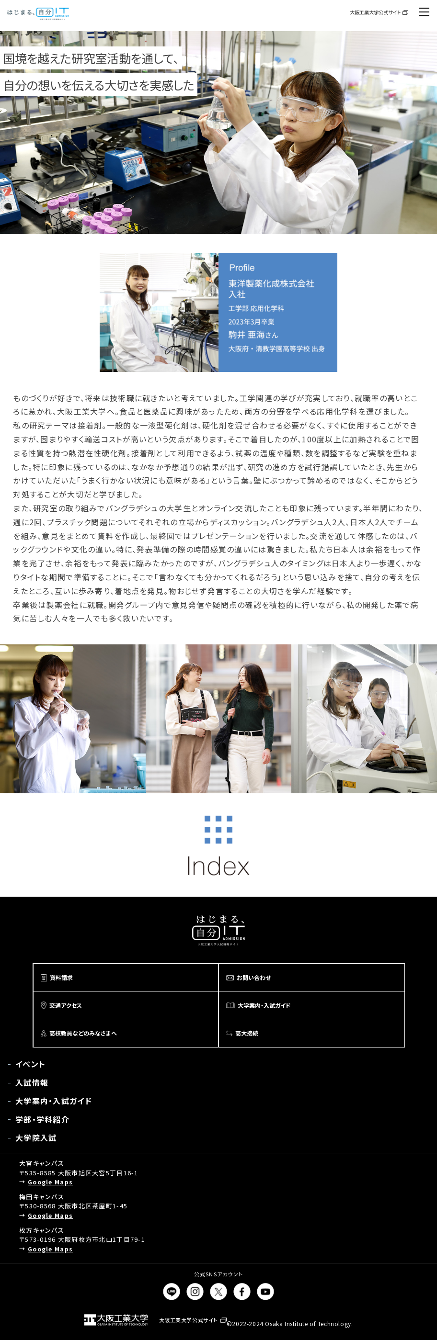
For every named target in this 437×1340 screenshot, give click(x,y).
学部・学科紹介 (42, 1119)
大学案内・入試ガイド (53, 1100)
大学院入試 (36, 1137)
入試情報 (31, 1082)
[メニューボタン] (424, 12)
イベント (30, 1064)
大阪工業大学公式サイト (375, 12)
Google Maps (50, 1182)
